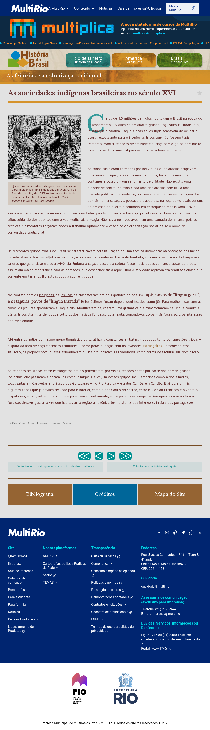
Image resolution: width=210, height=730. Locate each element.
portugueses (184, 402)
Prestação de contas (108, 590)
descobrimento (99, 124)
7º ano (22, 423)
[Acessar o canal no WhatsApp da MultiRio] (191, 532)
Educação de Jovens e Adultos (54, 423)
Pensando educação (23, 619)
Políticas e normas (106, 582)
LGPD (97, 619)
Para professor (18, 590)
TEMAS (50, 582)
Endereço (149, 548)
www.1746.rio (161, 649)
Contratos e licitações (109, 605)
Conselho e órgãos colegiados (113, 573)
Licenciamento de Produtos (21, 629)
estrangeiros (152, 345)
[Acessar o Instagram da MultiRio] (167, 532)
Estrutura (14, 564)
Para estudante (19, 597)
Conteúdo (84, 8)
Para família (17, 604)
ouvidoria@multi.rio (155, 586)
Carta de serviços (105, 556)
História (13, 423)
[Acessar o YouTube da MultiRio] (158, 532)
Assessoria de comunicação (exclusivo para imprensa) (164, 599)
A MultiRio (58, 8)
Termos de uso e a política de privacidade (112, 629)
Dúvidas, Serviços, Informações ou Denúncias (169, 625)
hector (49, 575)
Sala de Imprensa (132, 8)
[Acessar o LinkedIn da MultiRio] (199, 532)
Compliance (102, 564)
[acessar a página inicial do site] (29, 8)
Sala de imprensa (20, 571)
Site (11, 548)
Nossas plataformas (59, 548)
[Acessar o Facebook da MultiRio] (183, 532)
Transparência (103, 548)
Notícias (106, 8)
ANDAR (50, 556)
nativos (85, 314)
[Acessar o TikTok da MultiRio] (175, 532)
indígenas (46, 294)
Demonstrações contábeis (112, 597)
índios (147, 118)
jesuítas (66, 294)
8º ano (31, 423)
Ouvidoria (149, 578)
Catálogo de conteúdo (16, 580)
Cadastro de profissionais (111, 612)
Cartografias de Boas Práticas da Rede (64, 566)
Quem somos (17, 556)
